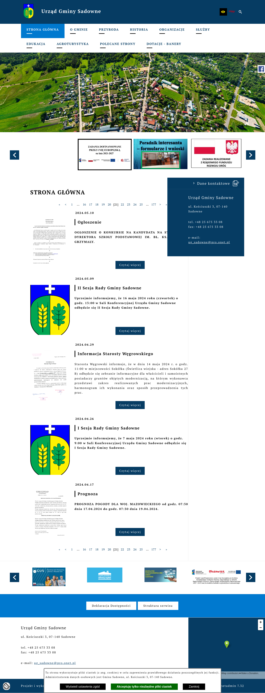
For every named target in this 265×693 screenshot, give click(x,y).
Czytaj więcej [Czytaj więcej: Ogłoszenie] (186, 265)
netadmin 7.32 (232, 686)
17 (146, 204)
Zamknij (194, 686)
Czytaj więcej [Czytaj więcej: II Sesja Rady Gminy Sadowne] (186, 331)
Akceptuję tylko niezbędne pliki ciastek (144, 686)
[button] (223, 12)
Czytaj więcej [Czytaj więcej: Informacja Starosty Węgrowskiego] (186, 405)
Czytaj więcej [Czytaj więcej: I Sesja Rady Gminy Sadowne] (186, 471)
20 (165, 204)
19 (159, 204)
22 (178, 204)
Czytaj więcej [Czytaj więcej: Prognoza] (186, 532)
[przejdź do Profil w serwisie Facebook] (261, 69)
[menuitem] (43, 31)
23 (184, 204)
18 (152, 204)
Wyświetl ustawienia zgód (83, 686)
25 (197, 204)
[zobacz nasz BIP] (232, 12)
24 (190, 204)
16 (140, 204)
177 (209, 204)
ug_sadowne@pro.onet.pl (42, 242)
